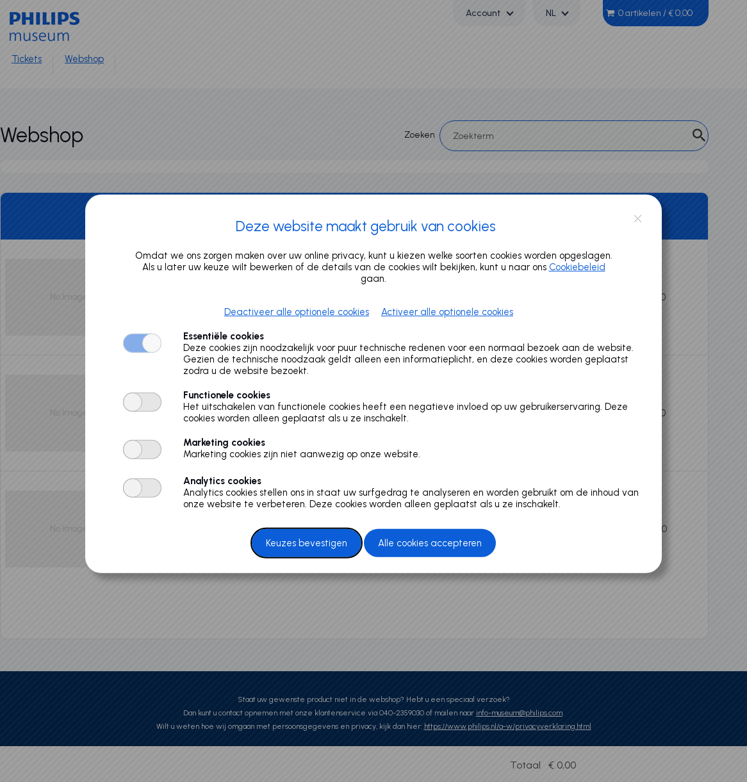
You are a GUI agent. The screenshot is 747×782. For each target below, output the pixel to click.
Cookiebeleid (577, 267)
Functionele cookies (226, 395)
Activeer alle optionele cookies (447, 312)
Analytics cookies (222, 481)
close (638, 219)
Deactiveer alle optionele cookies (296, 312)
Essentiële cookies (223, 336)
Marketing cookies (224, 442)
